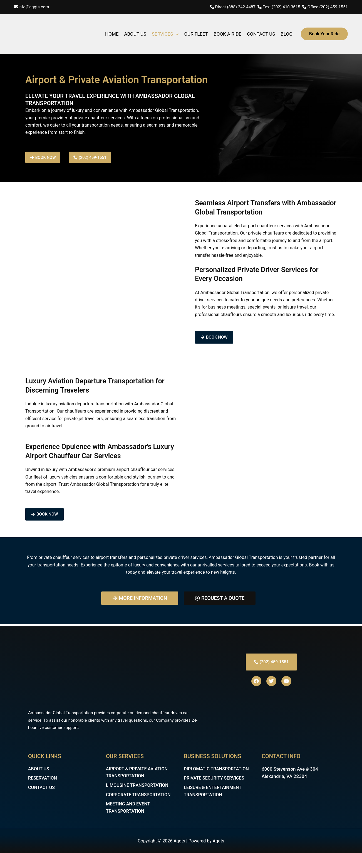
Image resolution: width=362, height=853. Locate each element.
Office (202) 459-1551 (328, 6)
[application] (175, 34)
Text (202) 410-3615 (281, 6)
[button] (324, 34)
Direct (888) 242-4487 (236, 6)
